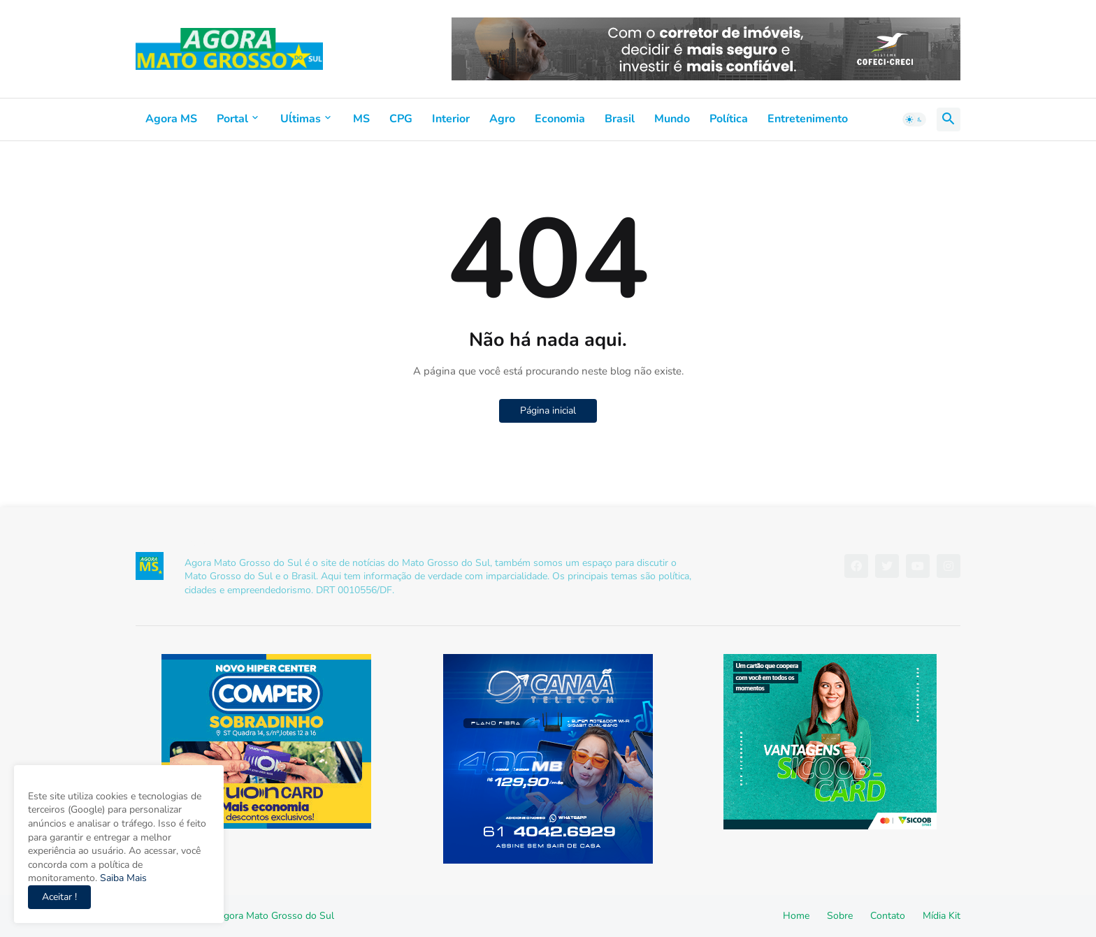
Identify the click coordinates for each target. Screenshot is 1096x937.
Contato (887, 915)
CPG (400, 118)
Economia (560, 118)
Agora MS (171, 118)
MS (361, 118)
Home (796, 915)
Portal (232, 118)
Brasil (620, 118)
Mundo (672, 118)
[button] (914, 119)
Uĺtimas (300, 118)
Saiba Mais (122, 878)
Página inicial (548, 410)
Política (728, 118)
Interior (451, 118)
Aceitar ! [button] (59, 896)
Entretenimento (807, 118)
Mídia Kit (941, 915)
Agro (502, 118)
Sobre (840, 915)
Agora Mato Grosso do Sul (275, 915)
